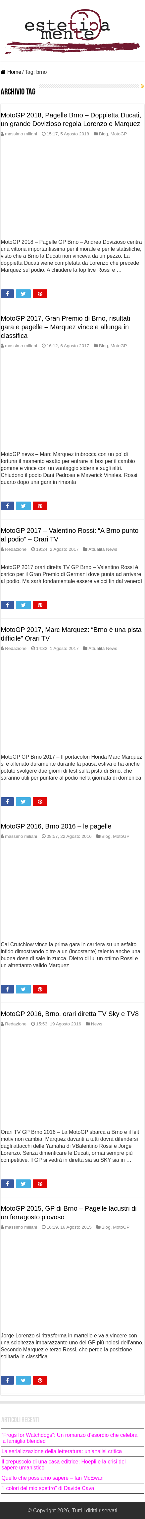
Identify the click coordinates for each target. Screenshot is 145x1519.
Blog (103, 133)
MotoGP (119, 133)
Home (11, 72)
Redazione (15, 549)
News (96, 1023)
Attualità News (102, 549)
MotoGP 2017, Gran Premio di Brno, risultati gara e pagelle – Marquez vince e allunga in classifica (65, 327)
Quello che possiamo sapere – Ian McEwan (52, 1478)
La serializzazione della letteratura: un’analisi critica (61, 1451)
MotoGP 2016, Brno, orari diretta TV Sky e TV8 (70, 1013)
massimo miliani (21, 133)
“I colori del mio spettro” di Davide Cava (47, 1488)
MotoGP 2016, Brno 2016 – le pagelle (56, 826)
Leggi (9, 281)
